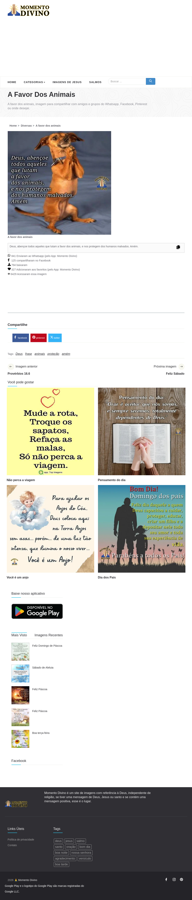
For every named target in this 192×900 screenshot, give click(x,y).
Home (12, 82)
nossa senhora (81, 852)
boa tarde (61, 864)
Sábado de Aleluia (42, 667)
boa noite (61, 852)
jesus (69, 841)
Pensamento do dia (112, 480)
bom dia (85, 847)
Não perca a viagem (21, 480)
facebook (20, 337)
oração (71, 847)
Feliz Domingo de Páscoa (47, 646)
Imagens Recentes (49, 636)
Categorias (34, 82)
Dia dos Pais (107, 577)
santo (58, 847)
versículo (85, 858)
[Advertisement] (96, 48)
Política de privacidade (21, 839)
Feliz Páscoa (39, 689)
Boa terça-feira (40, 733)
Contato (12, 845)
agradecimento (65, 858)
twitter (55, 337)
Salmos (95, 82)
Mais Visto (19, 636)
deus (58, 841)
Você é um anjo (18, 577)
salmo (81, 841)
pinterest (38, 337)
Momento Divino (66, 255)
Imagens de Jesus (67, 82)
